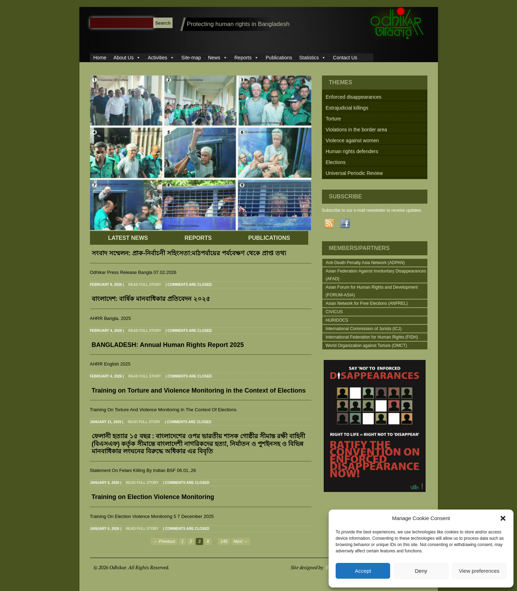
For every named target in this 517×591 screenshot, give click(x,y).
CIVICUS (334, 311)
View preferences (479, 571)
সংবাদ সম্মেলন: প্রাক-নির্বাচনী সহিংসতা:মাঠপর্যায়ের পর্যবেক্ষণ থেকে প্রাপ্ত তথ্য (189, 253)
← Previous (164, 541)
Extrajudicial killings (347, 108)
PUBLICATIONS (269, 238)
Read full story (144, 285)
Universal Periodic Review (354, 173)
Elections (336, 162)
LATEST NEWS (128, 238)
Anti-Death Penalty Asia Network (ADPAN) (365, 262)
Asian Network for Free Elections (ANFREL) (367, 303)
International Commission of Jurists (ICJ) (364, 328)
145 (223, 541)
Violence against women (352, 140)
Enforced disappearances (354, 97)
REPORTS (198, 238)
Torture (333, 119)
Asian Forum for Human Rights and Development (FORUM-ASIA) (372, 291)
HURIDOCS (337, 320)
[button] (502, 518)
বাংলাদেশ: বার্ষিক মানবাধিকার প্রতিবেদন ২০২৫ (151, 298)
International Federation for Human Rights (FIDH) (372, 337)
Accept (363, 571)
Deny (421, 571)
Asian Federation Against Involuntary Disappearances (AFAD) (376, 275)
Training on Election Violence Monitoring (153, 496)
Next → (241, 541)
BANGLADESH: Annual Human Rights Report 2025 (168, 344)
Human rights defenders (352, 151)
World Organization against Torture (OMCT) (366, 345)
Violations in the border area (356, 129)
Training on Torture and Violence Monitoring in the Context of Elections (199, 390)
